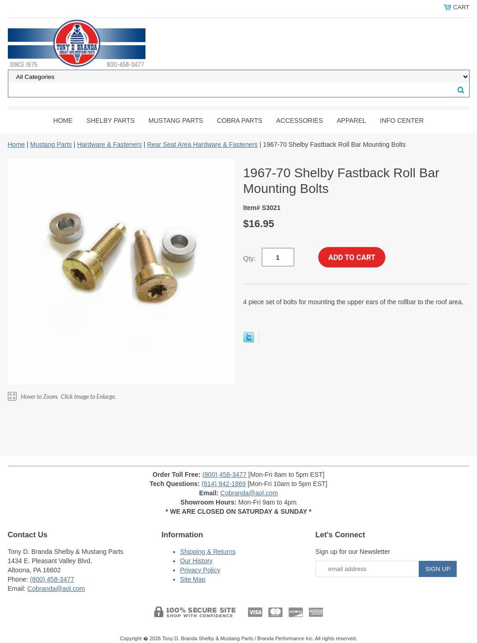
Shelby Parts (110, 120)
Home (62, 120)
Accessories (299, 120)
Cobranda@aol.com (249, 493)
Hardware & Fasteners (109, 144)
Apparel (351, 120)
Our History (196, 561)
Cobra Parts (239, 120)
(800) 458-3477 (224, 474)
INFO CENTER (402, 120)
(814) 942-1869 (224, 483)
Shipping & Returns (208, 551)
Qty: (249, 258)
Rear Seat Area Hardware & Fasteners (202, 144)
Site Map (192, 579)
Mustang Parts (176, 120)
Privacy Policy (200, 570)
